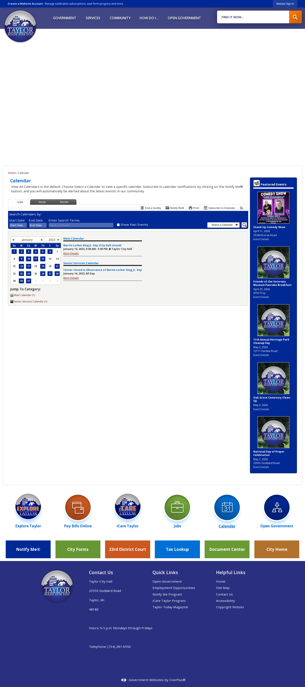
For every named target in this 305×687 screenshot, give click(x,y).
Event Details (261, 239)
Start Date (17, 220)
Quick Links (165, 572)
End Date (36, 220)
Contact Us (224, 594)
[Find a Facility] (150, 208)
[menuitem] (64, 16)
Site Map (223, 588)
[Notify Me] (174, 208)
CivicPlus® (177, 680)
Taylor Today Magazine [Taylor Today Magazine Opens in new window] (170, 607)
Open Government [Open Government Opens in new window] (167, 581)
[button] (295, 17)
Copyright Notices (230, 607)
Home (12, 173)
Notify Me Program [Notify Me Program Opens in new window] (167, 594)
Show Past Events (134, 224)
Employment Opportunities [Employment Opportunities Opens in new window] (173, 588)
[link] (285, 3)
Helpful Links (230, 572)
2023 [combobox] (52, 240)
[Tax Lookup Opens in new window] (177, 549)
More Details (71, 253)
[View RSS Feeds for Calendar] (241, 208)
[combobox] (18, 225)
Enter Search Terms (64, 220)
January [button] (27, 240)
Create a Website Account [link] (25, 4)
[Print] (193, 208)
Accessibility (225, 600)
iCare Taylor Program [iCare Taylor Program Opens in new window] (169, 600)
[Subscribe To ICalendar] (219, 208)
